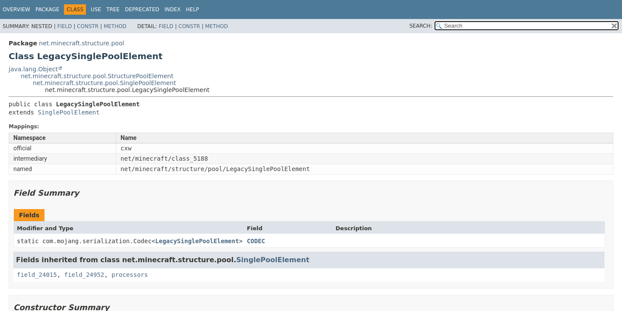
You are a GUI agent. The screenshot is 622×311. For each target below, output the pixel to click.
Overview (16, 9)
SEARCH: (420, 26)
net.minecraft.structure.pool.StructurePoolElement (97, 76)
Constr (87, 26)
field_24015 (37, 274)
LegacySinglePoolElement (197, 241)
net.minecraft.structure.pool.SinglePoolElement (104, 82)
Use (96, 9)
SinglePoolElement (68, 112)
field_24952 (84, 274)
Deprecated (142, 9)
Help (192, 9)
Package (47, 9)
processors (129, 274)
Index (173, 9)
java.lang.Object (33, 69)
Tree (113, 9)
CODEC (256, 241)
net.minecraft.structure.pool (81, 43)
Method (115, 26)
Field (64, 26)
